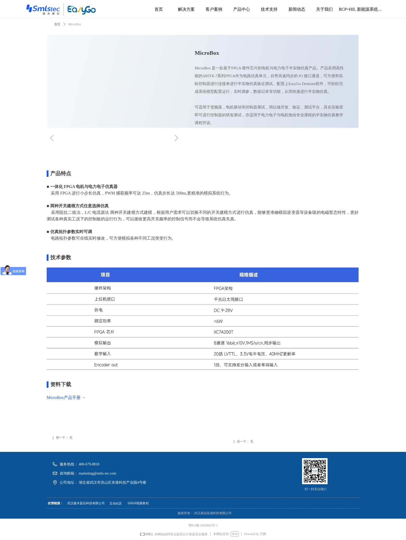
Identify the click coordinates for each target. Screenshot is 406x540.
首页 (57, 24)
